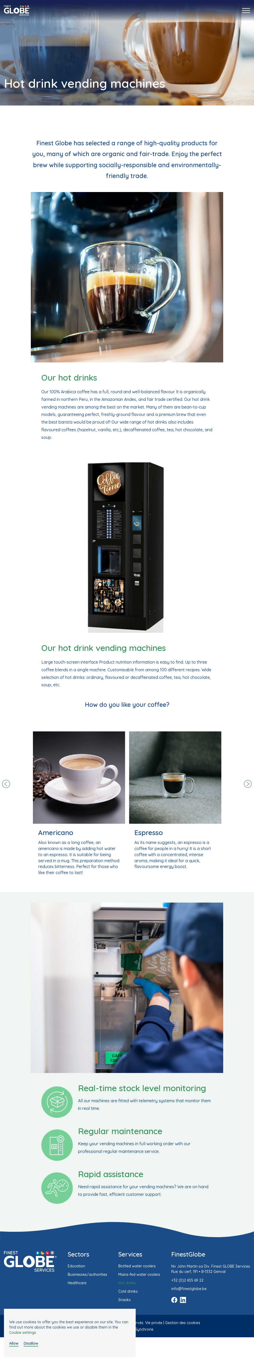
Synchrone (144, 1329)
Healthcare (77, 1283)
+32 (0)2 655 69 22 (187, 1280)
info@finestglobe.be (189, 1288)
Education (76, 1266)
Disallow (31, 1343)
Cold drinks (128, 1291)
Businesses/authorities (87, 1274)
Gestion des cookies (182, 1322)
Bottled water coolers (137, 1266)
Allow (13, 1343)
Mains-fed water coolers (139, 1274)
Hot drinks (127, 1283)
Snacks (124, 1299)
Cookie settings (22, 1332)
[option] (79, 803)
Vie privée (153, 1322)
